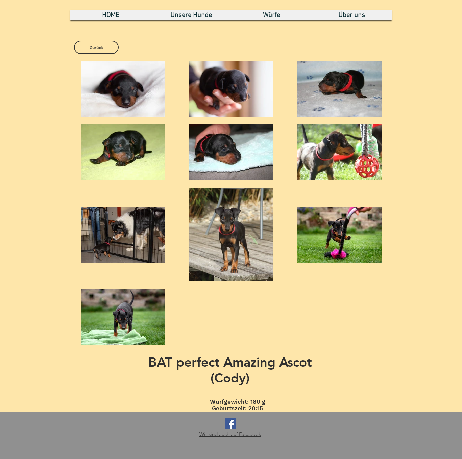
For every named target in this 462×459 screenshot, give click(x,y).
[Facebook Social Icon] (230, 423)
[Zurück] (96, 47)
